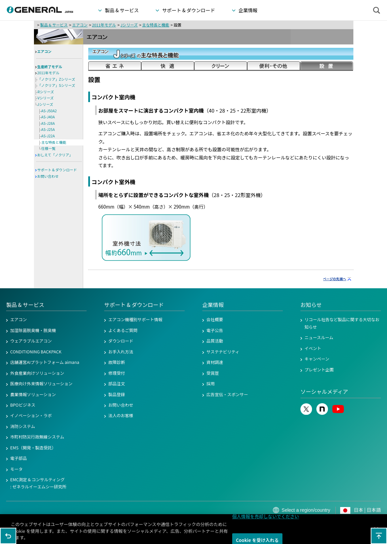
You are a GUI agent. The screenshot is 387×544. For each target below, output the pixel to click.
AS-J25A (48, 129)
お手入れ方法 (120, 352)
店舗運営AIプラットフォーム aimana (44, 362)
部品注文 (116, 384)
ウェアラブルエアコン (31, 341)
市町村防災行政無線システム (37, 437)
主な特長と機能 (155, 24)
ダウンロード (120, 341)
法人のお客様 (120, 415)
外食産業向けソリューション (37, 373)
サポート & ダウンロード (57, 169)
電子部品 (18, 458)
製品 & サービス (54, 24)
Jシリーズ (129, 24)
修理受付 (116, 373)
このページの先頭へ (379, 536)
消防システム (22, 426)
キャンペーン (317, 359)
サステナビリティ (222, 352)
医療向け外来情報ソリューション (41, 384)
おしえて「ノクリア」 (55, 154)
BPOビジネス (22, 405)
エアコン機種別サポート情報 (135, 319)
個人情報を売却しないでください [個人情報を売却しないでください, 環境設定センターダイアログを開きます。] (265, 519)
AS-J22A (48, 135)
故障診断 (116, 362)
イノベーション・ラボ (31, 415)
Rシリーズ (46, 91)
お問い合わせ (48, 176)
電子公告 (214, 330)
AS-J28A (48, 123)
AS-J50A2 (49, 110)
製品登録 (116, 394)
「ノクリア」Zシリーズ (56, 79)
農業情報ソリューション (33, 394)
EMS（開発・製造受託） (33, 448)
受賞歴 (212, 373)
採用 (210, 384)
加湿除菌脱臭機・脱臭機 (33, 330)
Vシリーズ (46, 97)
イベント (313, 348)
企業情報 (213, 305)
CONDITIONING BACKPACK (35, 352)
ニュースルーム (319, 337)
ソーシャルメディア (324, 391)
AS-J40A (48, 116)
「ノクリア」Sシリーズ (56, 85)
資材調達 (214, 362)
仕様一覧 (48, 148)
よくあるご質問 (122, 330)
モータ (16, 469)
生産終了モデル (49, 66)
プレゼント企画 (319, 370)
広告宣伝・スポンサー (227, 394)
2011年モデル (104, 24)
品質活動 (214, 341)
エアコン (79, 24)
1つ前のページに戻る (8, 536)
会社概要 (214, 319)
